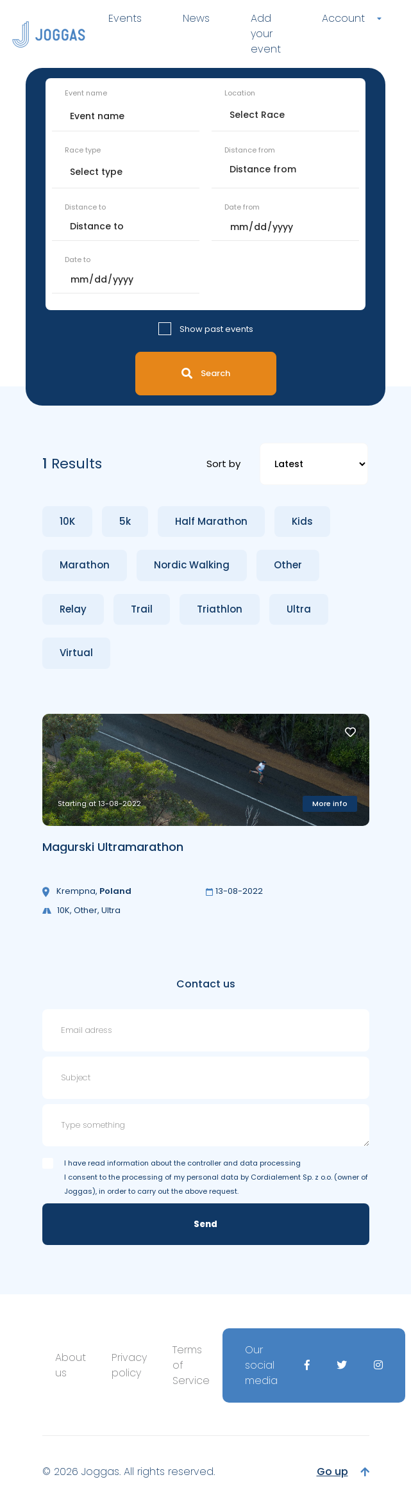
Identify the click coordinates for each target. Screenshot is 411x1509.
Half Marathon (211, 521)
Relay (73, 609)
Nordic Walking (192, 565)
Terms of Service (191, 1365)
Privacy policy (129, 1365)
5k (125, 521)
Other (288, 565)
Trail (142, 609)
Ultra (299, 609)
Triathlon (219, 609)
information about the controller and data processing (204, 1163)
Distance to (85, 207)
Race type (83, 150)
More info (330, 803)
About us (70, 1365)
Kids (302, 521)
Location (239, 93)
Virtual (76, 652)
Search (205, 373)
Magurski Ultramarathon (112, 847)
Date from (242, 207)
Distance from (249, 150)
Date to (77, 259)
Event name (86, 93)
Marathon (85, 565)
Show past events (216, 329)
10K (67, 521)
